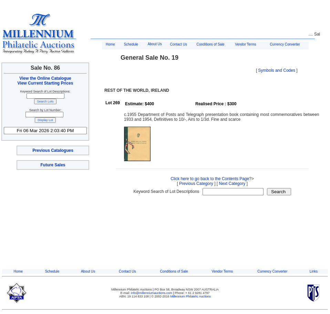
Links (314, 271)
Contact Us (178, 44)
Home (110, 44)
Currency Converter (285, 44)
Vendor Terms (245, 44)
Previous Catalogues (52, 150)
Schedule (131, 44)
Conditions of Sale (211, 44)
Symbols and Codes (276, 70)
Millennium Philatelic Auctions (190, 296)
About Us (155, 44)
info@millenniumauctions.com (152, 293)
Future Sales (52, 165)
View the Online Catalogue (45, 78)
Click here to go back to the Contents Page (210, 178)
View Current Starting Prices (45, 83)
